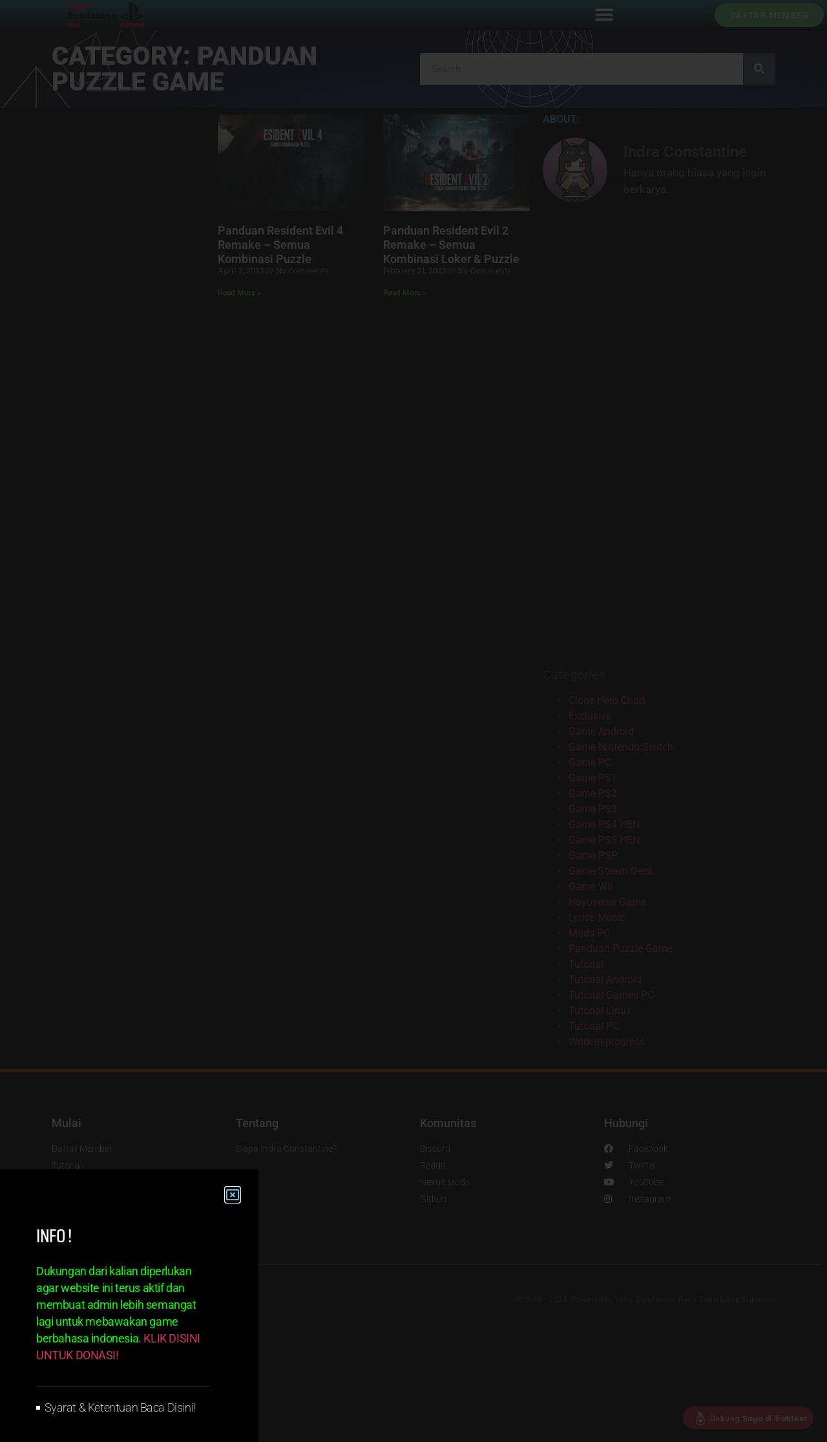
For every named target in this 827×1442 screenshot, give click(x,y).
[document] (413, 721)
